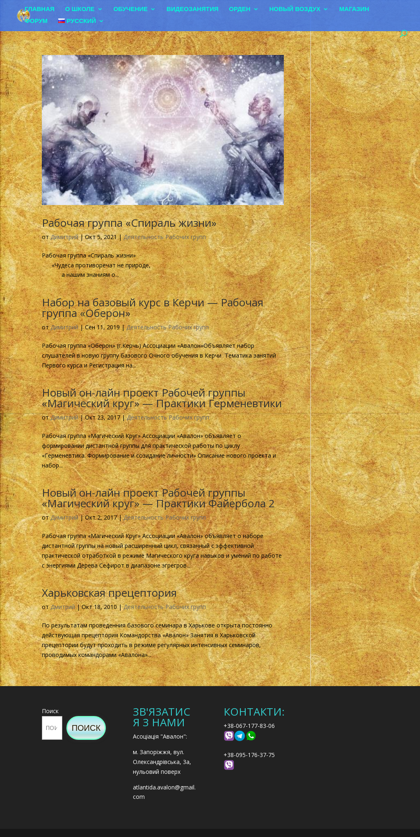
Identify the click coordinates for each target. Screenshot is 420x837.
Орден (239, 9)
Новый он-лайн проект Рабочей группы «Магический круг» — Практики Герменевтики (162, 398)
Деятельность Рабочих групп (164, 237)
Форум (36, 21)
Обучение (130, 9)
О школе (80, 9)
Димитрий (64, 237)
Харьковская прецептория (109, 592)
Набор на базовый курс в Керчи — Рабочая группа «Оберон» (152, 307)
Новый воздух (295, 9)
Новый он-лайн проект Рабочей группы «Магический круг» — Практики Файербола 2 (158, 498)
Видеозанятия (193, 9)
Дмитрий (62, 607)
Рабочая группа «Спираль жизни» (129, 222)
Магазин (354, 9)
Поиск (50, 711)
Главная (40, 9)
